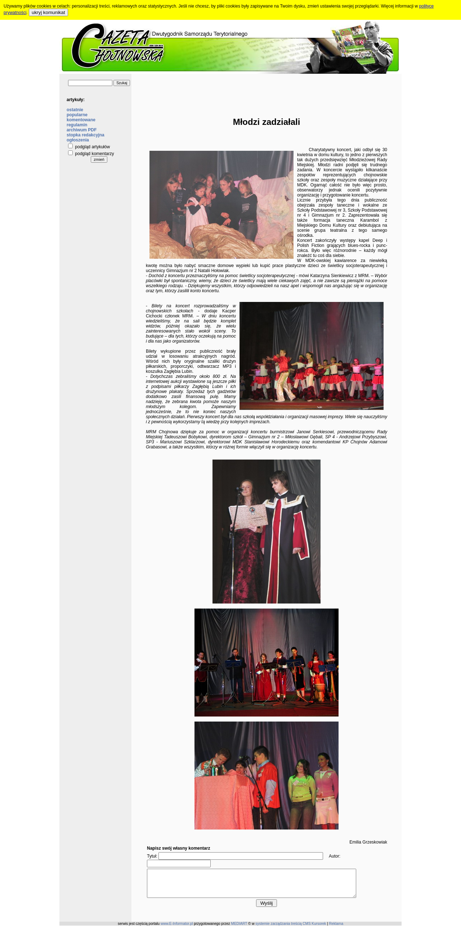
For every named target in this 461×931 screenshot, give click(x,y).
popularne (77, 114)
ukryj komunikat (48, 12)
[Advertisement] (266, 90)
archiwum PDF (82, 129)
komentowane (81, 119)
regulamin (77, 124)
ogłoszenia (78, 140)
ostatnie (75, 109)
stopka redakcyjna (85, 134)
